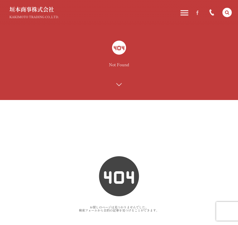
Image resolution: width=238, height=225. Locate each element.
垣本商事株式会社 (31, 9)
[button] (227, 12)
